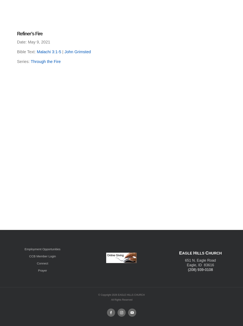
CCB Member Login (42, 256)
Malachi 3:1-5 (49, 52)
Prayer (42, 270)
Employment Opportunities (42, 249)
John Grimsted (78, 52)
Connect (42, 263)
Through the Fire (46, 61)
